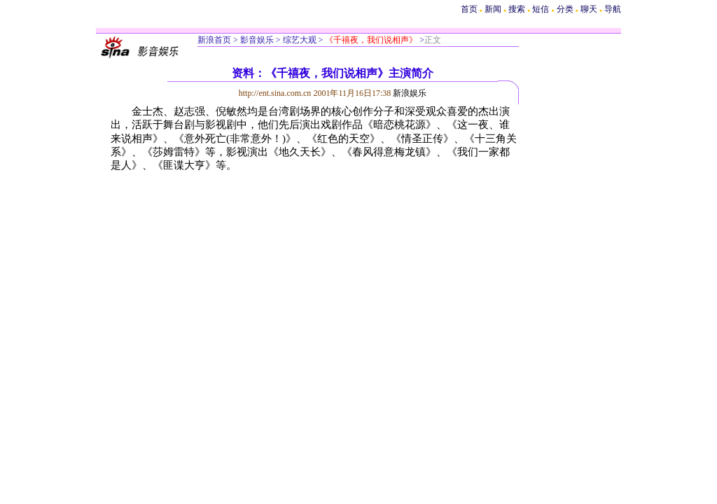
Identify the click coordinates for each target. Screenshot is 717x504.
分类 (565, 9)
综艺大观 (298, 40)
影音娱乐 (257, 40)
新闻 (493, 9)
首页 (469, 9)
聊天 (588, 9)
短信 (540, 9)
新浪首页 (214, 40)
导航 (612, 9)
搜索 (517, 9)
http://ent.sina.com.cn (276, 93)
